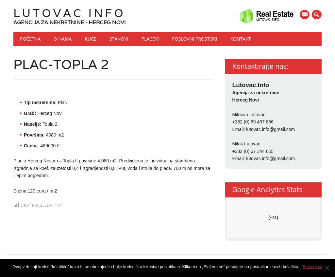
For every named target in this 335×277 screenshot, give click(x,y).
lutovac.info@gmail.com (270, 129)
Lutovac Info (69, 13)
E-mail (305, 15)
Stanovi (118, 39)
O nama (63, 39)
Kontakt (240, 39)
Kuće (90, 39)
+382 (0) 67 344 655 (253, 151)
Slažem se (313, 266)
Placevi (150, 39)
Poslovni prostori (194, 39)
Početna (30, 39)
